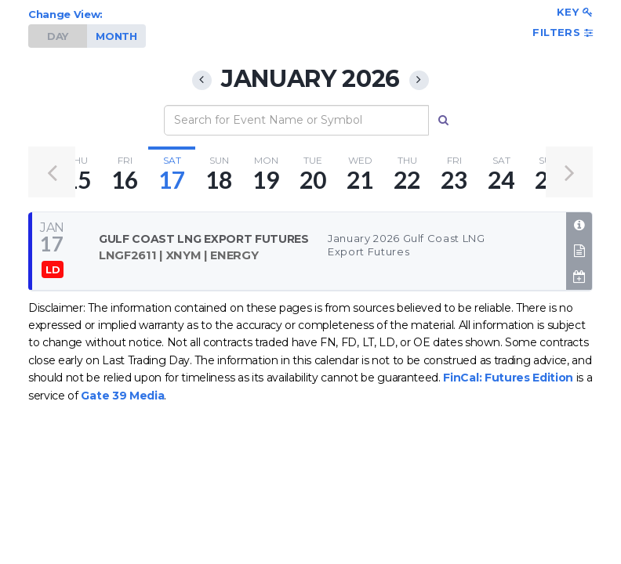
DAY (57, 36)
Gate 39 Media (122, 396)
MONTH (116, 36)
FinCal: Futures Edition (508, 378)
